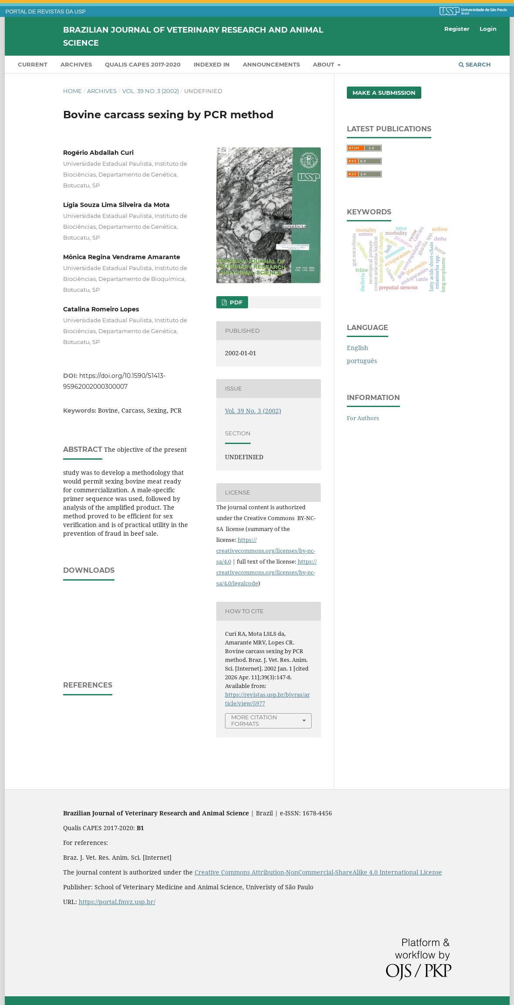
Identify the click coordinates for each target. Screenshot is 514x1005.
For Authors (363, 418)
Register (457, 28)
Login (488, 28)
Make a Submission (384, 92)
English (357, 348)
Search (475, 64)
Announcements (271, 64)
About (324, 64)
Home (72, 90)
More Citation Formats (254, 720)
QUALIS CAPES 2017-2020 (143, 64)
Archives (76, 64)
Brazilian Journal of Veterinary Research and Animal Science (193, 36)
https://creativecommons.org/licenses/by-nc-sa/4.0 (265, 550)
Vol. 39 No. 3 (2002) (150, 90)
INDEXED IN (212, 64)
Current (32, 64)
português (362, 361)
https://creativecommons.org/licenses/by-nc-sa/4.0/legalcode (266, 572)
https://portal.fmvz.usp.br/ (117, 902)
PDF (235, 302)
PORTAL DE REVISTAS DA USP (46, 12)
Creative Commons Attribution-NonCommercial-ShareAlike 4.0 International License (318, 872)
